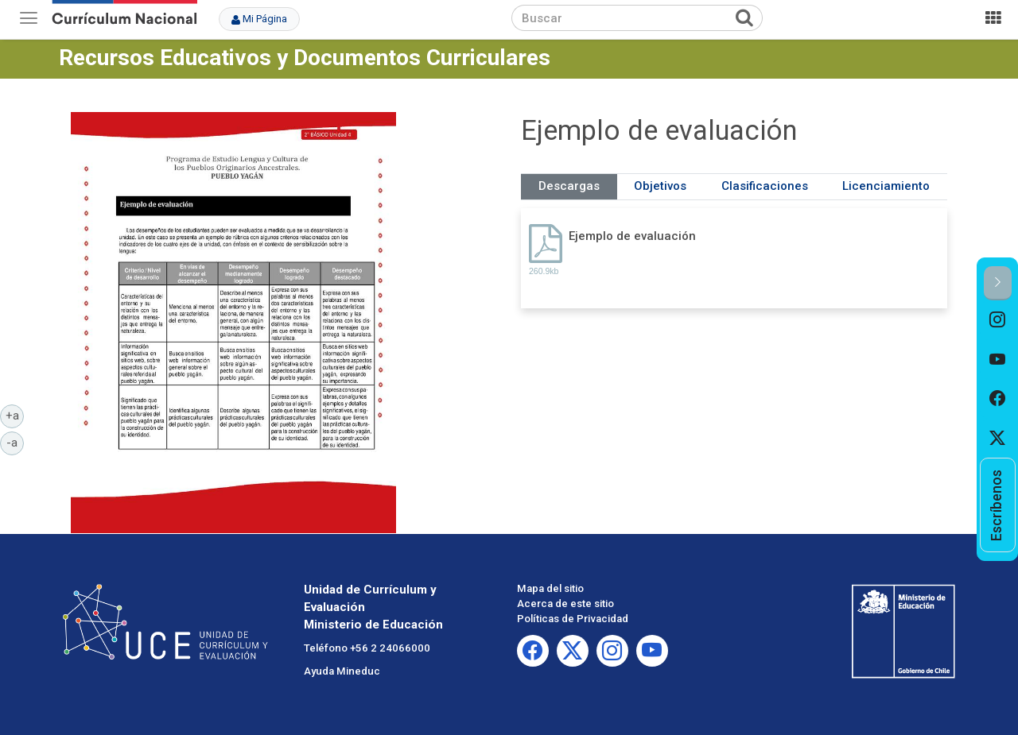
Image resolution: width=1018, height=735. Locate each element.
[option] (998, 320)
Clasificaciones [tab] (764, 186)
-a (15, 442)
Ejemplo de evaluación (632, 236)
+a (15, 415)
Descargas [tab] (569, 186)
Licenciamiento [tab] (886, 186)
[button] (998, 283)
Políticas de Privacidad (572, 619)
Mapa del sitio (550, 588)
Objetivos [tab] (660, 186)
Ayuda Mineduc (342, 671)
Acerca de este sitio (565, 603)
